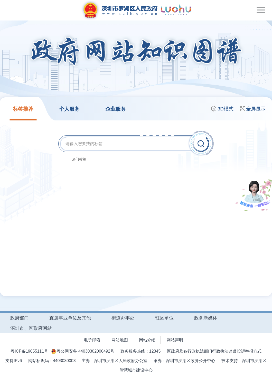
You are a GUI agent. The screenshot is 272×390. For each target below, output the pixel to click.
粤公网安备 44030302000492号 (85, 351)
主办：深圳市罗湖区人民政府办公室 (115, 360)
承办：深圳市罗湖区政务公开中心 (184, 360)
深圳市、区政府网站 (31, 328)
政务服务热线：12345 (141, 351)
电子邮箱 (92, 340)
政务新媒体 (205, 318)
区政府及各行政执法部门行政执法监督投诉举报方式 (214, 351)
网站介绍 (147, 340)
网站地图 (119, 340)
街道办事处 (123, 318)
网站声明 (175, 340)
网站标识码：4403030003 (52, 360)
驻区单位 (164, 318)
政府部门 (19, 318)
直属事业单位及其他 (70, 318)
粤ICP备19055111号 (29, 351)
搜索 (201, 143)
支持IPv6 (14, 360)
